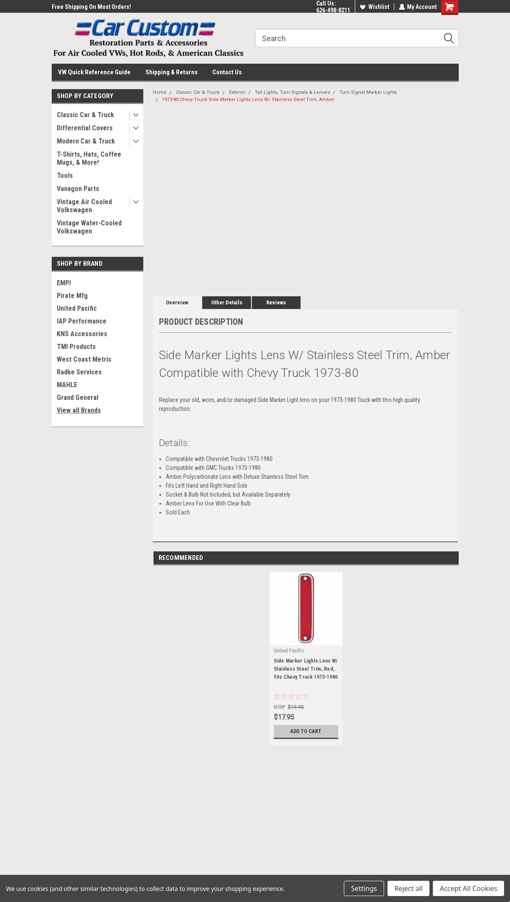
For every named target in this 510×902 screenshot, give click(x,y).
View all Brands (79, 410)
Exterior (237, 92)
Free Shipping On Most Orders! (91, 6)
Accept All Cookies (468, 888)
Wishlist (374, 6)
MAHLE (67, 385)
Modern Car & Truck (86, 141)
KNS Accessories (82, 334)
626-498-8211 (333, 10)
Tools (65, 175)
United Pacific (77, 308)
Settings (364, 888)
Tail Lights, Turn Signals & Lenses (292, 92)
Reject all (408, 888)
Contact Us (227, 72)
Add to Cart (306, 731)
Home (160, 92)
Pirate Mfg (72, 296)
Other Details (226, 302)
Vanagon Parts (78, 189)
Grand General (77, 397)
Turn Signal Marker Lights (368, 92)
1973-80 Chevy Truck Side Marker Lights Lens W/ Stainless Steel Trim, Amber (248, 99)
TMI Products (76, 347)
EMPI (64, 283)
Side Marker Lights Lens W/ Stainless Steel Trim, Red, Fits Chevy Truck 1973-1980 (306, 669)
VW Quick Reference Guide (94, 72)
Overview (177, 302)
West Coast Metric (84, 359)
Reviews (276, 302)
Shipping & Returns (171, 72)
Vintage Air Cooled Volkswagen (84, 206)
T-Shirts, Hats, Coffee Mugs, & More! (89, 158)
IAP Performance (81, 321)
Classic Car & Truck (85, 115)
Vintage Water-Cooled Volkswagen (89, 227)
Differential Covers (85, 128)
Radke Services (79, 372)
